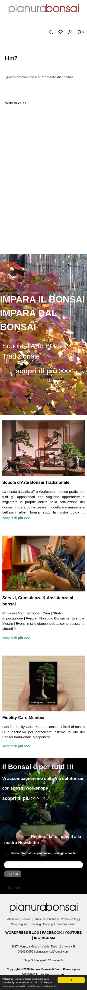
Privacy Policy (69, 919)
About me (13, 919)
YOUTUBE (73, 932)
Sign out (14, 887)
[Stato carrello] (80, 32)
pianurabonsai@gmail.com (51, 951)
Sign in (13, 874)
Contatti (26, 919)
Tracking (35, 924)
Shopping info (19, 924)
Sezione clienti (66, 924)
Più (55, 985)
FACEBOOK (52, 932)
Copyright (49, 924)
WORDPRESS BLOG (22, 932)
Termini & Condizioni (45, 919)
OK (71, 980)
